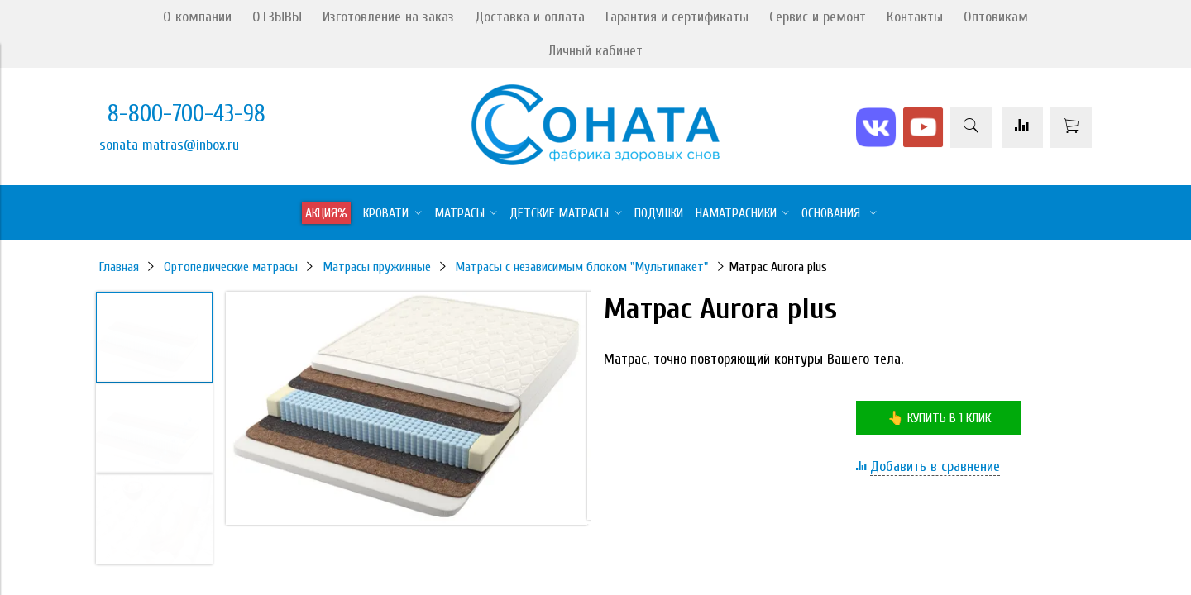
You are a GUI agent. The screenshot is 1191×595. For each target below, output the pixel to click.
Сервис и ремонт (817, 17)
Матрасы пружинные (377, 266)
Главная (119, 266)
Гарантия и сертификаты (677, 17)
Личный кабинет (595, 51)
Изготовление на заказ (388, 17)
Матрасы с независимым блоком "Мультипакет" (581, 266)
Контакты (915, 17)
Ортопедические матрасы (231, 266)
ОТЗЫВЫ (277, 17)
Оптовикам (996, 17)
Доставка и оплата (530, 17)
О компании (197, 17)
